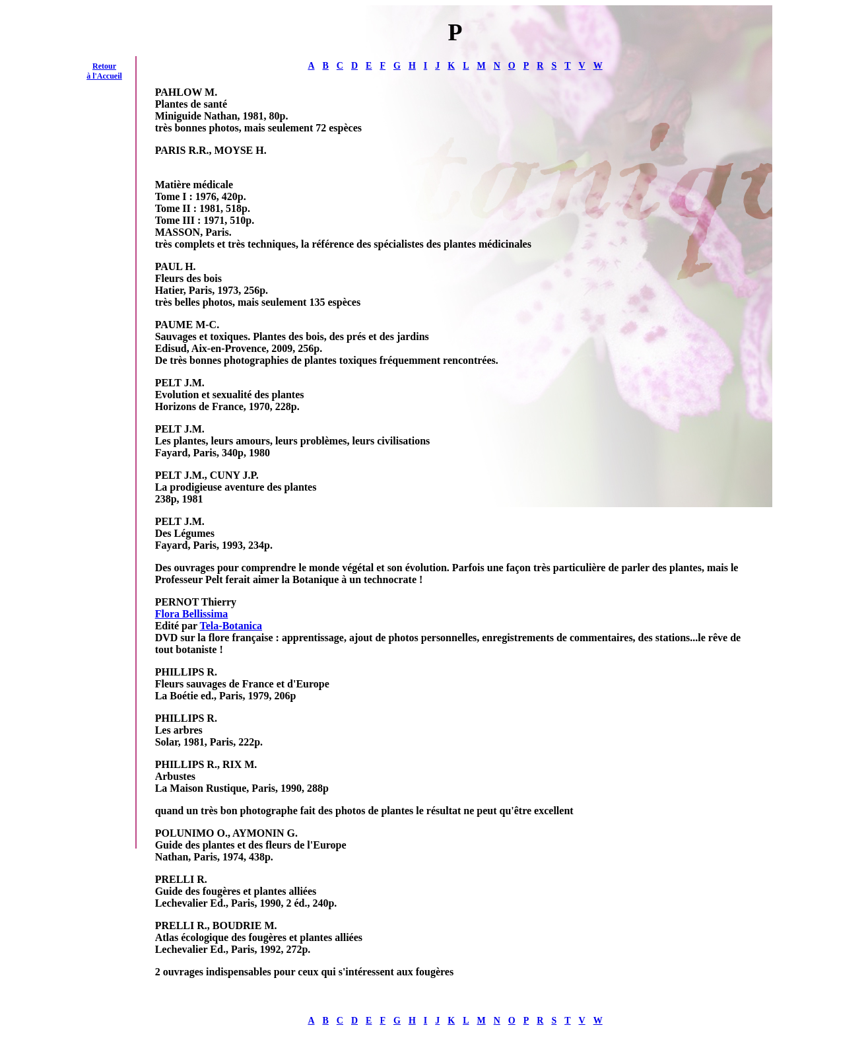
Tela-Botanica (231, 625)
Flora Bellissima (191, 613)
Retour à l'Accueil (104, 71)
